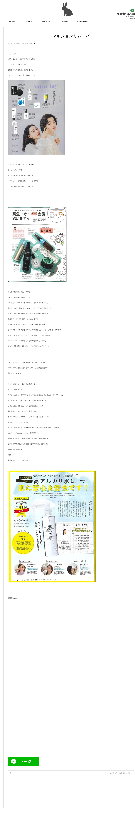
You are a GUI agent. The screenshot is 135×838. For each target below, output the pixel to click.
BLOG (36, 43)
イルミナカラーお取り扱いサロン (121, 773)
